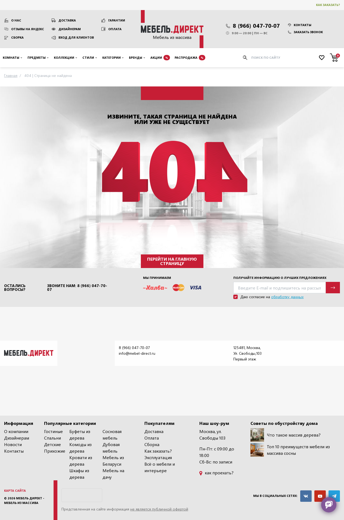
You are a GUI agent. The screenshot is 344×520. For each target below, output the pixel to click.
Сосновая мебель (112, 434)
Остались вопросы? (15, 287)
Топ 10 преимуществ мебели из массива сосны (290, 450)
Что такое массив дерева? (285, 435)
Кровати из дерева (80, 460)
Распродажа (190, 57)
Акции (160, 57)
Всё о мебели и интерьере (159, 467)
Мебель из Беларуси (113, 460)
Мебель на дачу (113, 474)
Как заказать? (328, 5)
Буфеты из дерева (79, 434)
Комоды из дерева (80, 447)
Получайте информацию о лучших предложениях (279, 277)
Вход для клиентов (76, 37)
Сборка (17, 37)
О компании (16, 431)
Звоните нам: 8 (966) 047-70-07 (77, 287)
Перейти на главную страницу (172, 261)
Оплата (115, 29)
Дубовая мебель (111, 447)
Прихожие (54, 451)
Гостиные (53, 431)
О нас (16, 20)
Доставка (67, 20)
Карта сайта (15, 490)
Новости (13, 444)
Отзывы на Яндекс (27, 29)
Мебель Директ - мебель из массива (24, 500)
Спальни (52, 438)
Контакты (299, 25)
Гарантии (116, 20)
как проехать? (216, 472)
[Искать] (245, 57)
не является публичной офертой (159, 509)
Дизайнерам (69, 29)
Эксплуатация (158, 457)
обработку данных (287, 296)
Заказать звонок (305, 32)
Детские (52, 444)
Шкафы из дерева (79, 474)
